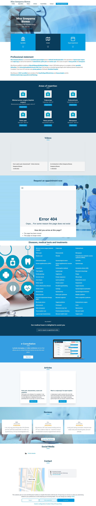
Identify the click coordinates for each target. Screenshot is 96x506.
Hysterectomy (59, 291)
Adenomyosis (39, 305)
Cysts (77, 305)
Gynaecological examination (83, 288)
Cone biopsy (39, 280)
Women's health (80, 311)
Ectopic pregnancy (60, 277)
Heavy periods (59, 253)
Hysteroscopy (79, 263)
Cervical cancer (40, 277)
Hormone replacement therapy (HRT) (44, 298)
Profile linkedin (32, 453)
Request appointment (62, 3)
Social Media (43, 3)
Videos (28, 3)
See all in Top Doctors (48, 439)
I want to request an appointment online (48, 330)
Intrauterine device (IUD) (82, 268)
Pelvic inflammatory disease (43, 286)
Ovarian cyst (39, 256)
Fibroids (58, 256)
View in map (32, 479)
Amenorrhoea (39, 291)
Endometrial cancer (81, 280)
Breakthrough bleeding (62, 286)
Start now (28, 357)
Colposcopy (59, 248)
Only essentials (48, 500)
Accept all (65, 500)
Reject (30, 500)
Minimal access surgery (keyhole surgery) (44, 249)
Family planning (40, 274)
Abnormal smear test (61, 308)
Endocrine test (39, 294)
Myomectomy (79, 308)
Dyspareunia (79, 283)
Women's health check (61, 314)
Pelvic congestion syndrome (83, 297)
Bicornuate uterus (40, 302)
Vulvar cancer (39, 283)
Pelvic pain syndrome (61, 294)
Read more (23, 107)
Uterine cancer (40, 288)
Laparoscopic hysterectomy (43, 314)
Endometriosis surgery (81, 302)
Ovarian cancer (60, 283)
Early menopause (40, 308)
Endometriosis (79, 248)
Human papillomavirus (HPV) (43, 263)
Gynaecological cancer (62, 260)
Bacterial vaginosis (61, 297)
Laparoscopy (59, 271)
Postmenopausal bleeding (62, 311)
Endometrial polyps (41, 260)
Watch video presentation (25, 29)
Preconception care (41, 311)
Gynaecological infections (82, 291)
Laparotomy (39, 268)
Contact (51, 3)
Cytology (58, 288)
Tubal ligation (39, 271)
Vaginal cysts (79, 314)
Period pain (59, 305)
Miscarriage (79, 277)
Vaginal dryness (80, 286)
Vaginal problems (60, 302)
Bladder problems (80, 294)
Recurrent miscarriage (81, 271)
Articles (35, 3)
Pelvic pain (39, 253)
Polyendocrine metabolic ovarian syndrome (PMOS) (84, 256)
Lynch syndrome (60, 280)
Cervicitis (78, 260)
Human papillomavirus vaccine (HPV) (64, 264)
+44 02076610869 (56, 474)
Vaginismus (59, 274)
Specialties (20, 3)
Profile (13, 3)
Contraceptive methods (62, 268)
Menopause (79, 253)
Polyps (77, 274)
